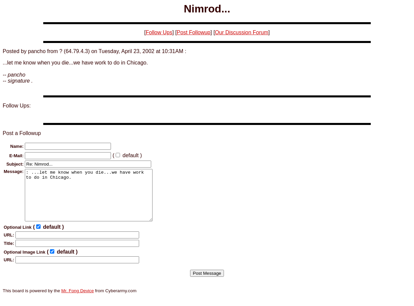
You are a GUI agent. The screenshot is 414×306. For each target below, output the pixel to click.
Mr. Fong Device (77, 300)
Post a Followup (22, 133)
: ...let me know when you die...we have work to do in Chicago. (96, 200)
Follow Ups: (17, 105)
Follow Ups (159, 32)
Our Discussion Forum (241, 32)
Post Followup (194, 32)
